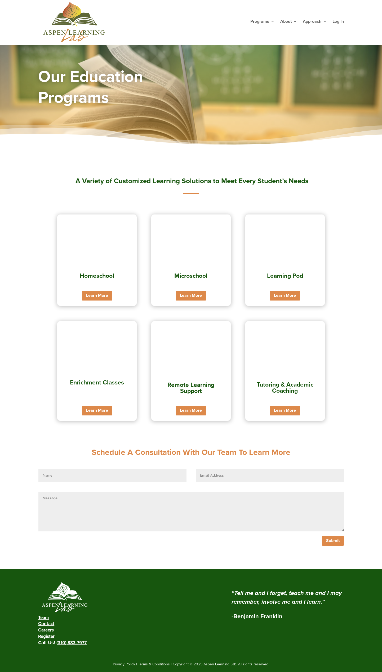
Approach (312, 21)
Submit (333, 540)
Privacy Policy (124, 664)
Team (43, 617)
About (286, 21)
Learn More (97, 295)
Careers (46, 630)
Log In (338, 21)
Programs (259, 21)
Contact (46, 623)
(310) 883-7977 (71, 643)
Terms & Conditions (154, 664)
